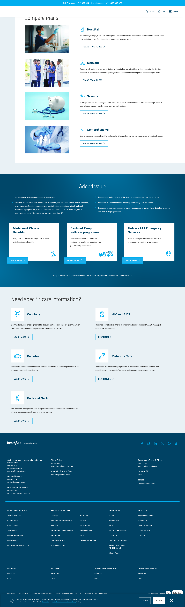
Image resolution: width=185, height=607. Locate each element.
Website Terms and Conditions (96, 593)
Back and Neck (56, 535)
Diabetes (83, 520)
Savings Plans (12, 530)
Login (9, 578)
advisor (93, 275)
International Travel (58, 545)
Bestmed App (114, 520)
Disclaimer (11, 593)
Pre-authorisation (86, 530)
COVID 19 (141, 535)
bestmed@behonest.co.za (147, 466)
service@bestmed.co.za (16, 482)
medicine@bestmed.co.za (16, 471)
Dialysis (82, 535)
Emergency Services (58, 540)
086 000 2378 (12, 466)
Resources (11, 573)
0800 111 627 (143, 463)
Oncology (54, 515)
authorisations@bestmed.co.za (18, 493)
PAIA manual (23, 593)
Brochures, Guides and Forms (18, 545)
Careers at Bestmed (145, 525)
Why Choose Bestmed (146, 515)
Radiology (54, 525)
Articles (112, 515)
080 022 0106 (12, 491)
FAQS (111, 525)
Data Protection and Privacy (42, 593)
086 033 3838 (56, 463)
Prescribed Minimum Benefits (61, 520)
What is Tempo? (114, 553)
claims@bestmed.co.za (16, 468)
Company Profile (144, 530)
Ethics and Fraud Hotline (118, 540)
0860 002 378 (115, 3)
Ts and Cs (45, 602)
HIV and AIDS (84, 515)
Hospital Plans (12, 520)
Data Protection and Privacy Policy (64, 602)
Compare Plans (12, 540)
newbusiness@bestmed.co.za (62, 466)
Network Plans (12, 525)
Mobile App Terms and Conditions (68, 593)
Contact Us (113, 535)
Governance (142, 520)
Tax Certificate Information (118, 530)
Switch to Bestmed (14, 515)
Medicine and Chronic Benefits (62, 530)
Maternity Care (85, 525)
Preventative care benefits (89, 540)
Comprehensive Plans (15, 535)
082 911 (85, 3)
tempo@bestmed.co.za (146, 483)
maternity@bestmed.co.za (60, 475)
